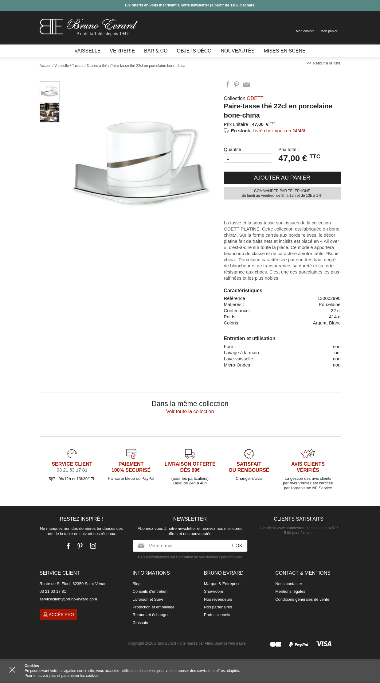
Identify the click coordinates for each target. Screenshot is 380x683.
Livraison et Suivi (148, 599)
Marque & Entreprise (222, 583)
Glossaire (141, 622)
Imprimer (257, 84)
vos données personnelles (220, 557)
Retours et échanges (151, 614)
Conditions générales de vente (302, 599)
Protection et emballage (154, 607)
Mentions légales (290, 591)
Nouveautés (237, 50)
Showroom (213, 591)
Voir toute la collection (190, 411)
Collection (244, 98)
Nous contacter (288, 583)
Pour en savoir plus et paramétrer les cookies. (62, 675)
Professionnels (217, 614)
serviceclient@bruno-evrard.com (68, 599)
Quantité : (234, 149)
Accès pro (58, 614)
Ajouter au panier (282, 178)
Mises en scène (285, 50)
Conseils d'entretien (150, 591)
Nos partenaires (218, 607)
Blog (137, 583)
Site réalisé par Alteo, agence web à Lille (212, 643)
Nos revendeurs (218, 599)
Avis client (293, 528)
